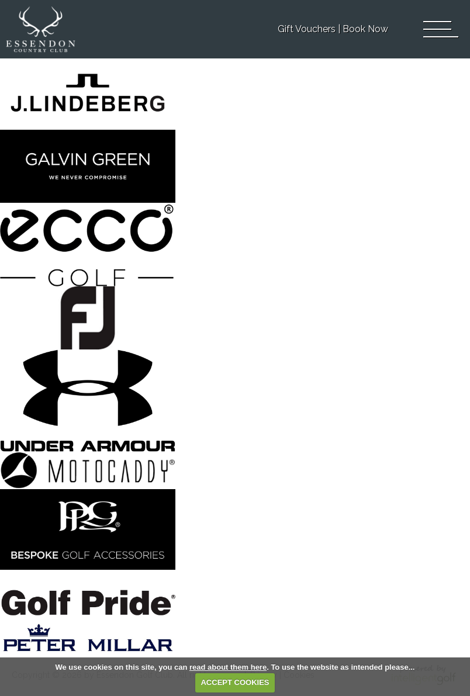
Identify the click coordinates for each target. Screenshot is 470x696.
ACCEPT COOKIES (235, 682)
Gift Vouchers (307, 28)
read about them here (228, 667)
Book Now (365, 28)
